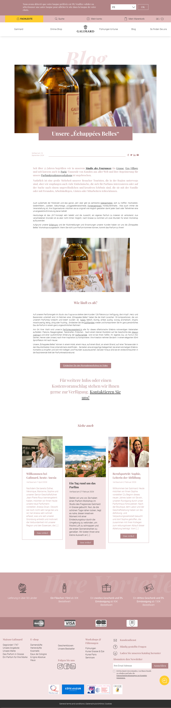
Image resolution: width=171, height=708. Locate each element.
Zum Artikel (42, 533)
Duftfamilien (89, 323)
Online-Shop (56, 29)
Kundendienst (128, 640)
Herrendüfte (36, 648)
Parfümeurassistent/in (72, 329)
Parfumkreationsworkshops (56, 175)
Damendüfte (36, 645)
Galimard (18, 29)
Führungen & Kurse (108, 29)
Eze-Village (131, 168)
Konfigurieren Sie (98, 702)
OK (143, 7)
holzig (82, 320)
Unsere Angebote (11, 648)
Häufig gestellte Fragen (133, 646)
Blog (133, 29)
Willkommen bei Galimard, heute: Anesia (41, 475)
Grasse (120, 168)
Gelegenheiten (106, 203)
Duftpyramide (81, 335)
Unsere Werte (9, 651)
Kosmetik (34, 651)
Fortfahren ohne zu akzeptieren (146, 656)
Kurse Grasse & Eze (94, 651)
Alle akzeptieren (70, 702)
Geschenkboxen (65, 645)
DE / (160, 19)
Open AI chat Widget (164, 680)
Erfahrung (53, 225)
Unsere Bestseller (66, 648)
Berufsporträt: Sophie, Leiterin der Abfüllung (127, 475)
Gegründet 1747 (10, 645)
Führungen (90, 648)
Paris (63, 171)
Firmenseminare (94, 206)
